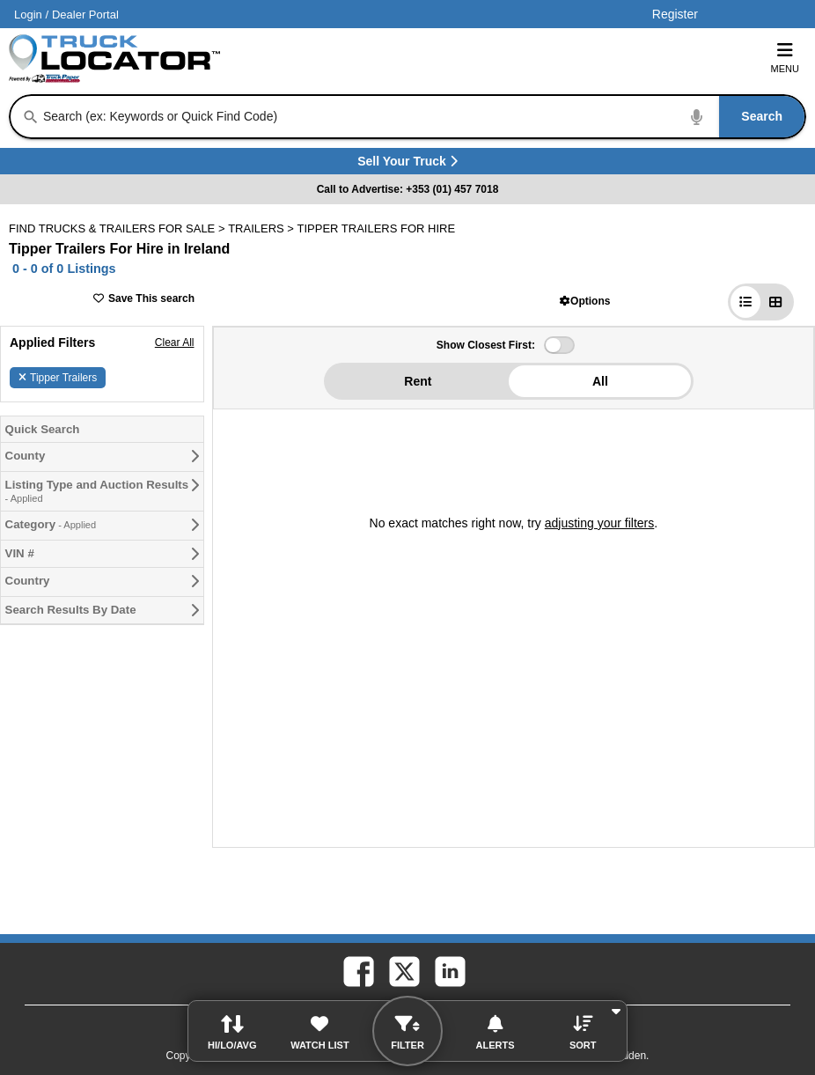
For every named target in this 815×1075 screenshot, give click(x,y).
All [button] (600, 381)
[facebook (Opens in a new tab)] (357, 970)
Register (675, 14)
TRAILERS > (262, 228)
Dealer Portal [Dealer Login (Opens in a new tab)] (85, 14)
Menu (785, 57)
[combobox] (422, 116)
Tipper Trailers (57, 378)
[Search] (31, 117)
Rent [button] (417, 381)
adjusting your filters (600, 523)
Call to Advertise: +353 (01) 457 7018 (408, 189)
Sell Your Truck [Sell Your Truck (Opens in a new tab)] (442, 164)
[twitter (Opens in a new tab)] (403, 970)
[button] (585, 300)
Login (28, 14)
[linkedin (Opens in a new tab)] (448, 970)
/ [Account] (66, 14)
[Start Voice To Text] (697, 117)
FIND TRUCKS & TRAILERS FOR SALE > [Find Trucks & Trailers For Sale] (118, 228)
